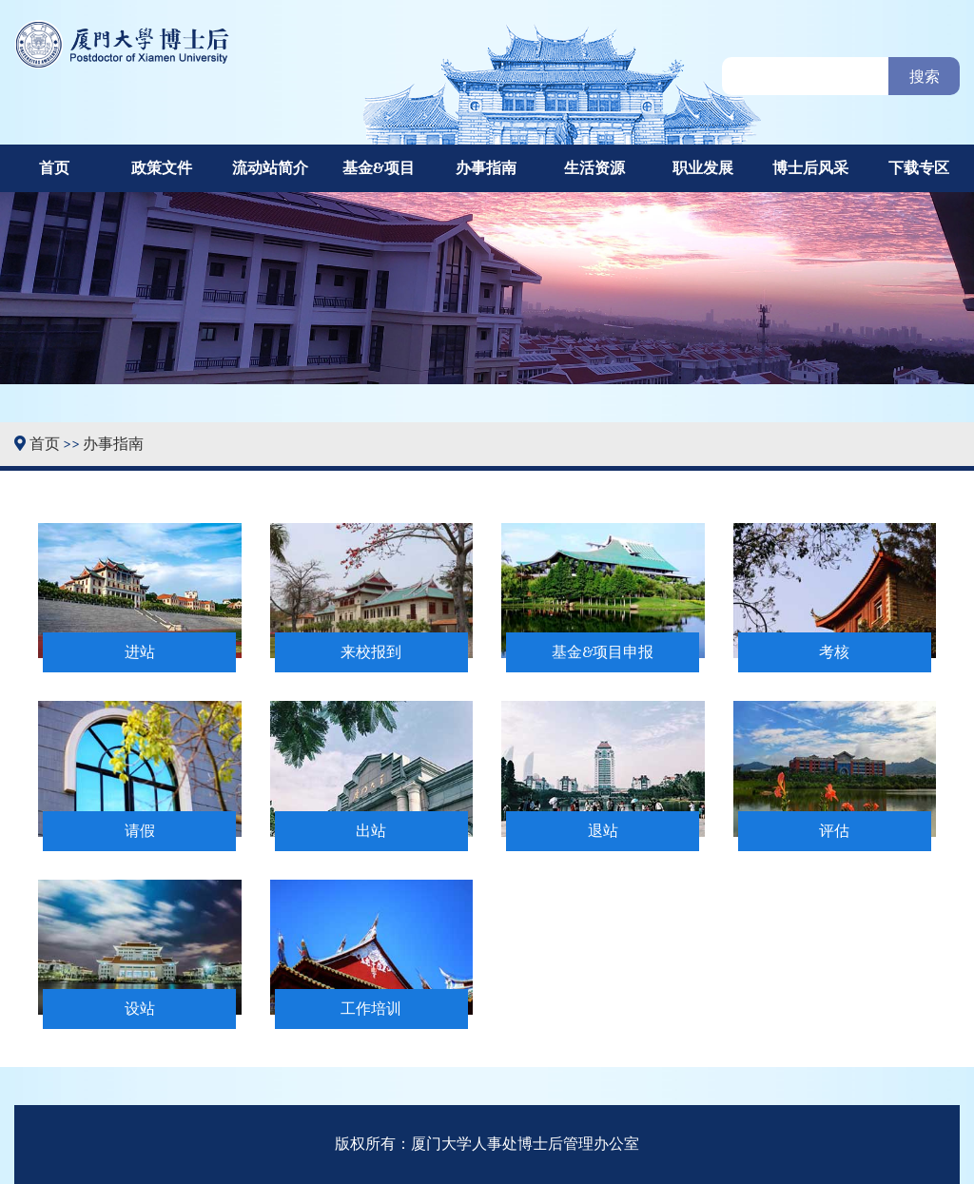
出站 (371, 831)
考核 (834, 652)
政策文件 (161, 168)
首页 (54, 168)
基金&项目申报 (602, 652)
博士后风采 (810, 168)
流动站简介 (270, 168)
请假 (140, 831)
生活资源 (594, 168)
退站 (603, 831)
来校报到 (371, 652)
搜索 (924, 77)
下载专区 (918, 168)
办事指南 (486, 168)
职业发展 (702, 168)
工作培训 (371, 1009)
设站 (140, 1009)
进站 (140, 652)
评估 (834, 831)
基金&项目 (378, 168)
